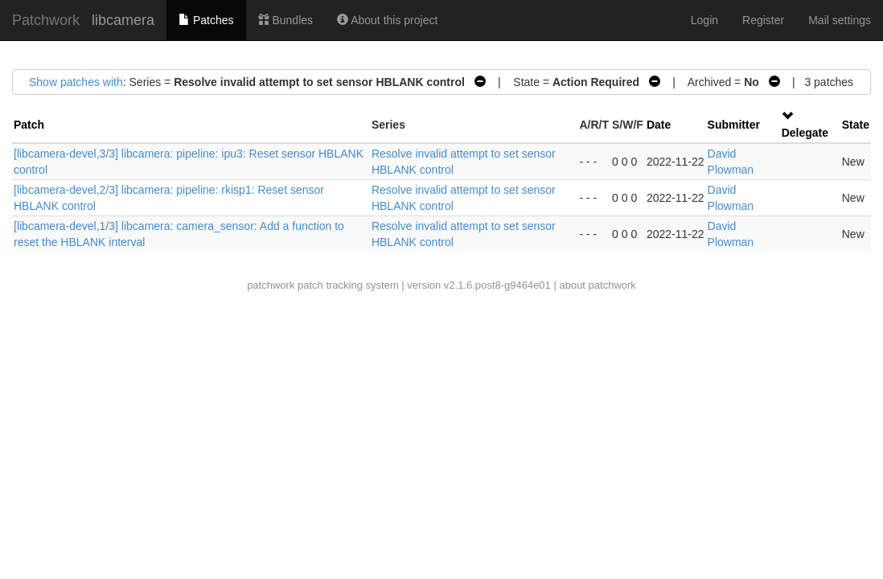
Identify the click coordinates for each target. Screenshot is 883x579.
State (855, 124)
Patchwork (46, 20)
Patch (29, 124)
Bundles (285, 20)
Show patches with (76, 82)
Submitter (734, 124)
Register (763, 20)
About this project (387, 20)
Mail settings (839, 20)
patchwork (270, 285)
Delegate (805, 132)
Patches (206, 20)
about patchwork (597, 285)
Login (704, 20)
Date (659, 124)
